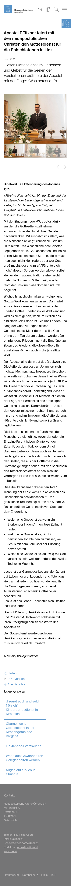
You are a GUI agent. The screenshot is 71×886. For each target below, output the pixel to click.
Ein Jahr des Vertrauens (23, 746)
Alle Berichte (14, 684)
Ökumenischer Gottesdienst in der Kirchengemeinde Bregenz (20, 730)
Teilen (10, 673)
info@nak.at (16, 839)
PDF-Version (14, 679)
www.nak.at (10, 851)
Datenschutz (30, 875)
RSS (53, 875)
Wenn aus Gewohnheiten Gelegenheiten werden (24, 758)
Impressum (12, 875)
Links (44, 875)
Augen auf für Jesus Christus (20, 772)
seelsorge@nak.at (27, 843)
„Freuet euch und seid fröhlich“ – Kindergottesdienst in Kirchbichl (22, 707)
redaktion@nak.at (27, 847)
